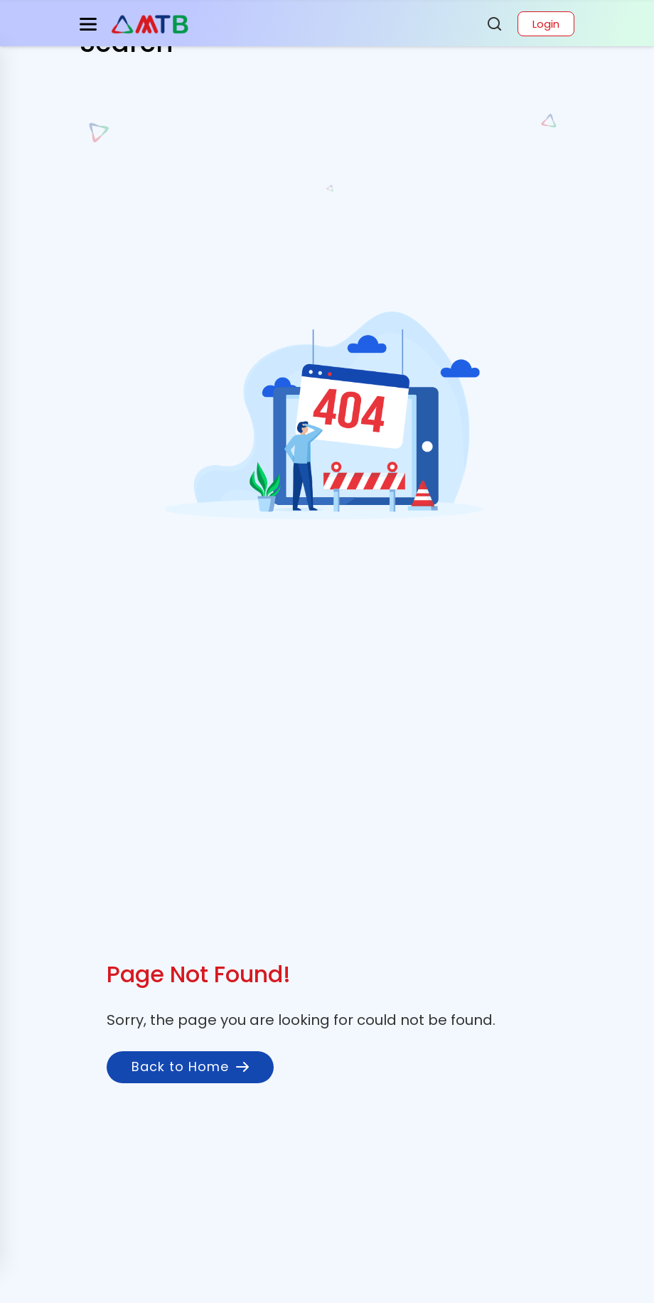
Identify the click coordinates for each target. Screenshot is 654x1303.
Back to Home (190, 1066)
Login (545, 23)
